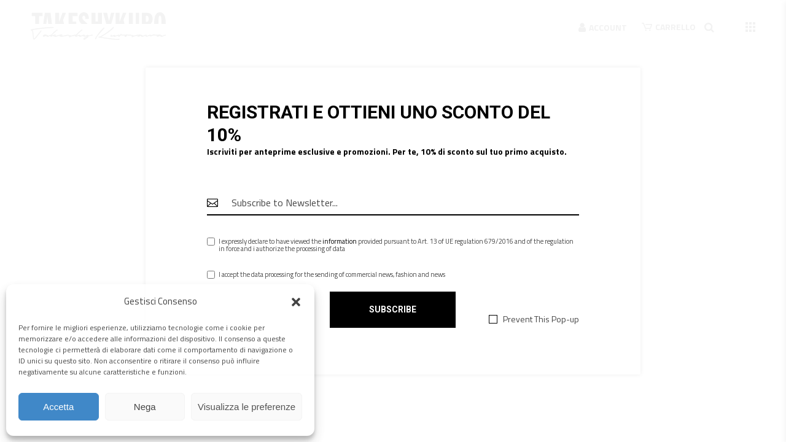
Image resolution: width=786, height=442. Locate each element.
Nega (145, 406)
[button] (296, 302)
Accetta (58, 406)
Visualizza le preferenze (246, 406)
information (339, 241)
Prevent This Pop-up (541, 319)
